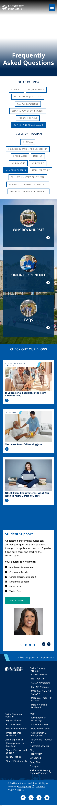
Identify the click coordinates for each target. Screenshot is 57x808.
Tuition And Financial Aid (28, 125)
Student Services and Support (16, 751)
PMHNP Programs (40, 686)
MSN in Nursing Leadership (39, 706)
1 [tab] (22, 645)
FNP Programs (38, 678)
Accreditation (36, 90)
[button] (17, 600)
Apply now (46, 657)
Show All (16, 90)
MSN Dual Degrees (16, 170)
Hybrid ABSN (20, 156)
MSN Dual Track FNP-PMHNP (41, 699)
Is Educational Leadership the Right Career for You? (25, 394)
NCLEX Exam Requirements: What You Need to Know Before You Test (27, 494)
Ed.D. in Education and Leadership (27, 149)
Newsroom (36, 753)
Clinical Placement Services (28, 111)
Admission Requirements (28, 97)
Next (48, 644)
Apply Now (35, 762)
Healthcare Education (16, 728)
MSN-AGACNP (18, 163)
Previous (43, 644)
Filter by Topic (29, 81)
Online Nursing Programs (37, 669)
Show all (28, 142)
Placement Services (39, 745)
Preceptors (35, 766)
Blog (32, 750)
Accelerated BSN (39, 674)
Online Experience (14, 739)
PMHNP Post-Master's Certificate (28, 191)
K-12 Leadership (14, 724)
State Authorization (40, 728)
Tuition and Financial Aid (41, 741)
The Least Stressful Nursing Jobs (23, 444)
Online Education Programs (13, 715)
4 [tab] (35, 645)
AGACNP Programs (40, 682)
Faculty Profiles (13, 756)
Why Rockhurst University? (38, 719)
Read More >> (7, 400)
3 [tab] (30, 645)
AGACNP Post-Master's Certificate (28, 184)
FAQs (32, 713)
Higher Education (14, 720)
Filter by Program (28, 133)
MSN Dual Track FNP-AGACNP (41, 692)
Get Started (35, 757)
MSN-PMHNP (38, 163)
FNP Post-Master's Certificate (28, 177)
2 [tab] (26, 645)
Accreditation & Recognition (38, 734)
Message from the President (15, 744)
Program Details (28, 118)
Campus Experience (27, 104)
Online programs (26, 657)
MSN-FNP (37, 156)
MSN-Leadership (41, 170)
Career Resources (39, 724)
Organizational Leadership (13, 734)
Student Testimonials (16, 761)
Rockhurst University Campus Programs (40, 771)
